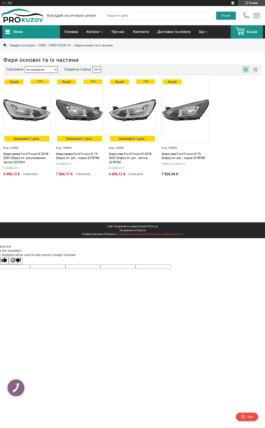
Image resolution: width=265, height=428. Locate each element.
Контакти (141, 32)
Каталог (93, 32)
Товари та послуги (22, 45)
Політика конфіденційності (166, 234)
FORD (42, 45)
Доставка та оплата (173, 32)
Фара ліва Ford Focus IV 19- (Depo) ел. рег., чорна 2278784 (183, 156)
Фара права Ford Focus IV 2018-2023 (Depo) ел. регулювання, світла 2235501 (26, 158)
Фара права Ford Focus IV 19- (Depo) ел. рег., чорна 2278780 (77, 156)
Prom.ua (153, 226)
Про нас (118, 32)
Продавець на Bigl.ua (132, 230)
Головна (71, 32)
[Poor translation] (15, 261)
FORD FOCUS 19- (60, 45)
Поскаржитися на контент (132, 234)
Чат (247, 417)
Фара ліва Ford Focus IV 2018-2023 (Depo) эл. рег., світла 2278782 (131, 158)
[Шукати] (226, 16)
